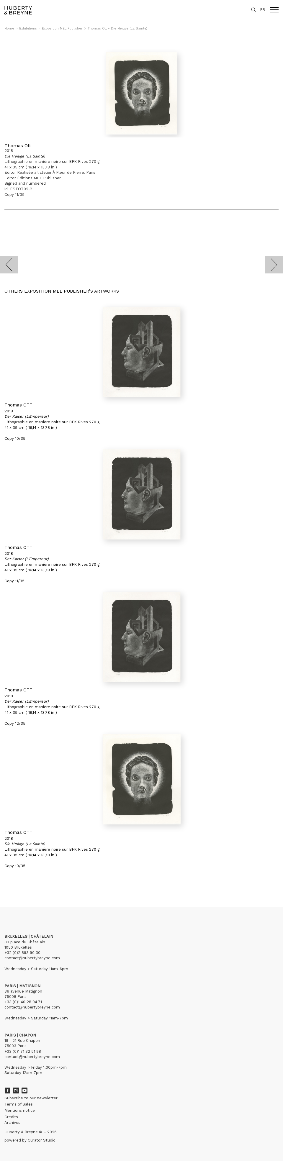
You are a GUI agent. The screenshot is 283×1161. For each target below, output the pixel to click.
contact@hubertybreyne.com (32, 958)
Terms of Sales (18, 1104)
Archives (12, 1122)
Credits (11, 1117)
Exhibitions (28, 28)
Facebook (7, 1090)
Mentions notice (19, 1110)
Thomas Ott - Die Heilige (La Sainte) (117, 28)
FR (262, 9)
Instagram (16, 1090)
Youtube (24, 1090)
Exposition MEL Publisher (62, 28)
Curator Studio (41, 1140)
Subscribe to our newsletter (31, 1098)
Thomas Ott (17, 145)
